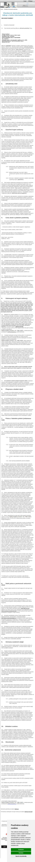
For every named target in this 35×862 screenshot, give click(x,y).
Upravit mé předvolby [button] (21, 856)
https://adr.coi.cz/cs (25, 608)
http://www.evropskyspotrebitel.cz (8, 618)
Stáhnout (17, 809)
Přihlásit (30, 1)
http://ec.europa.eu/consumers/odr (8, 611)
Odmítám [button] (21, 853)
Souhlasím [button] (21, 849)
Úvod (25, 1)
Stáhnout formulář (19, 326)
